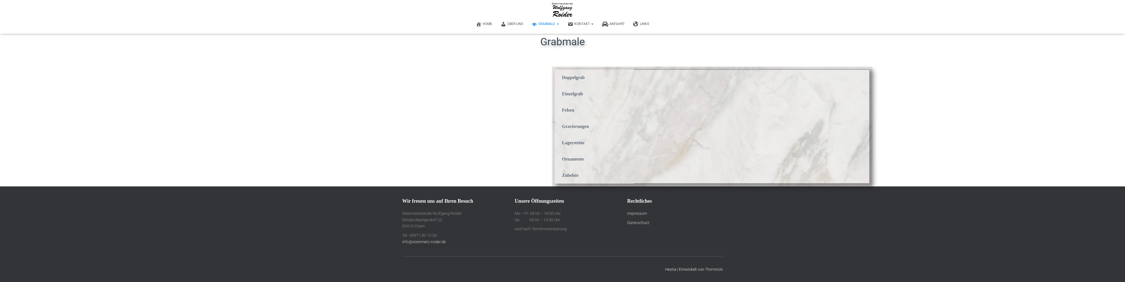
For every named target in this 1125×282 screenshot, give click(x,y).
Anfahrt (613, 24)
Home (484, 24)
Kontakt (580, 24)
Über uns (512, 24)
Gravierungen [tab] (720, 126)
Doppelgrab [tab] (718, 77)
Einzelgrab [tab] (717, 93)
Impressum (637, 213)
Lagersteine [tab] (718, 142)
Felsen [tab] (713, 110)
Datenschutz (638, 222)
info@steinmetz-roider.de (424, 242)
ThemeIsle (714, 269)
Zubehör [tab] (715, 175)
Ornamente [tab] (718, 159)
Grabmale (545, 24)
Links (641, 24)
